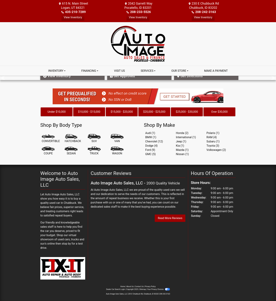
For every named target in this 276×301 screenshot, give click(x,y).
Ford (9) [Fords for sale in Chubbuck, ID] (150, 150)
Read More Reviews (170, 218)
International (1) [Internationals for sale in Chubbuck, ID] (186, 137)
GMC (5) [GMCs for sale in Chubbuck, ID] (150, 154)
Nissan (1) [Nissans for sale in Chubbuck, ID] (182, 154)
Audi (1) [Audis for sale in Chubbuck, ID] (150, 133)
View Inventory (73, 17)
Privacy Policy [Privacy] (150, 286)
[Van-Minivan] (117, 138)
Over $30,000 (219, 111)
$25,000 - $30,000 (187, 111)
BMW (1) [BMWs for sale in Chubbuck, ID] (150, 137)
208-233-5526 (140, 12)
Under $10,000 (57, 111)
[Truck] (94, 151)
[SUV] (94, 138)
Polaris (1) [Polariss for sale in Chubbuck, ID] (212, 133)
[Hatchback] (73, 138)
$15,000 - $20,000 (122, 111)
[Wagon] (117, 151)
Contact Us (139, 286)
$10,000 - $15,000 (89, 111)
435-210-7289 (75, 12)
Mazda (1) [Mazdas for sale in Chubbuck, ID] (182, 150)
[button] (3, 78)
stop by (66, 243)
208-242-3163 (205, 12)
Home (122, 286)
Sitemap (142, 289)
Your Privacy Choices (158, 289)
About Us (130, 286)
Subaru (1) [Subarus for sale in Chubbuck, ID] (212, 141)
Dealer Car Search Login (115, 289)
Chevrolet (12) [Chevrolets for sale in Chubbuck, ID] (154, 141)
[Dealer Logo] (138, 43)
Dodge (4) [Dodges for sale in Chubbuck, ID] (151, 145)
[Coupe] (48, 151)
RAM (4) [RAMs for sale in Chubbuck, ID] (211, 137)
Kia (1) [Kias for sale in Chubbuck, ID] (180, 145)
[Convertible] (51, 138)
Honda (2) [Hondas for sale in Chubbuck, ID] (182, 133)
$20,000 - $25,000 (154, 111)
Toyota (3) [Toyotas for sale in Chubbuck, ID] (212, 145)
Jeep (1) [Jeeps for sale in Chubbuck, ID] (181, 141)
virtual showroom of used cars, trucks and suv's (62, 239)
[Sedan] (71, 151)
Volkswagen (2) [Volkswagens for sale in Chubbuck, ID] (216, 150)
